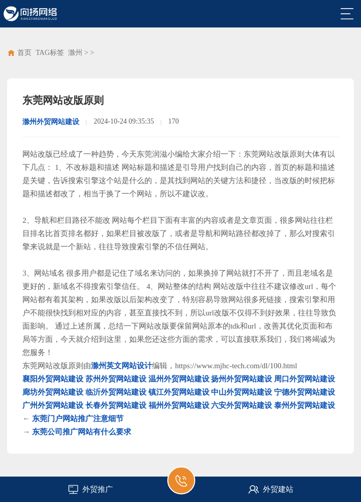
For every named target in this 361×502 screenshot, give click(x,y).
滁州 (75, 52)
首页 (24, 52)
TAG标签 (50, 52)
